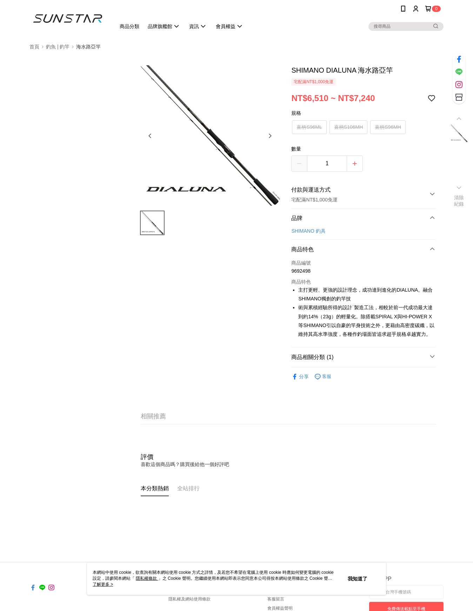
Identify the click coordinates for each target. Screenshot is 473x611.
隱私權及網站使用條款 (189, 599)
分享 (300, 376)
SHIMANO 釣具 (308, 231)
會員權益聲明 (280, 608)
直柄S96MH (388, 127)
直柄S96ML (309, 127)
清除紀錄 (459, 201)
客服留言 (275, 599)
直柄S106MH (348, 127)
